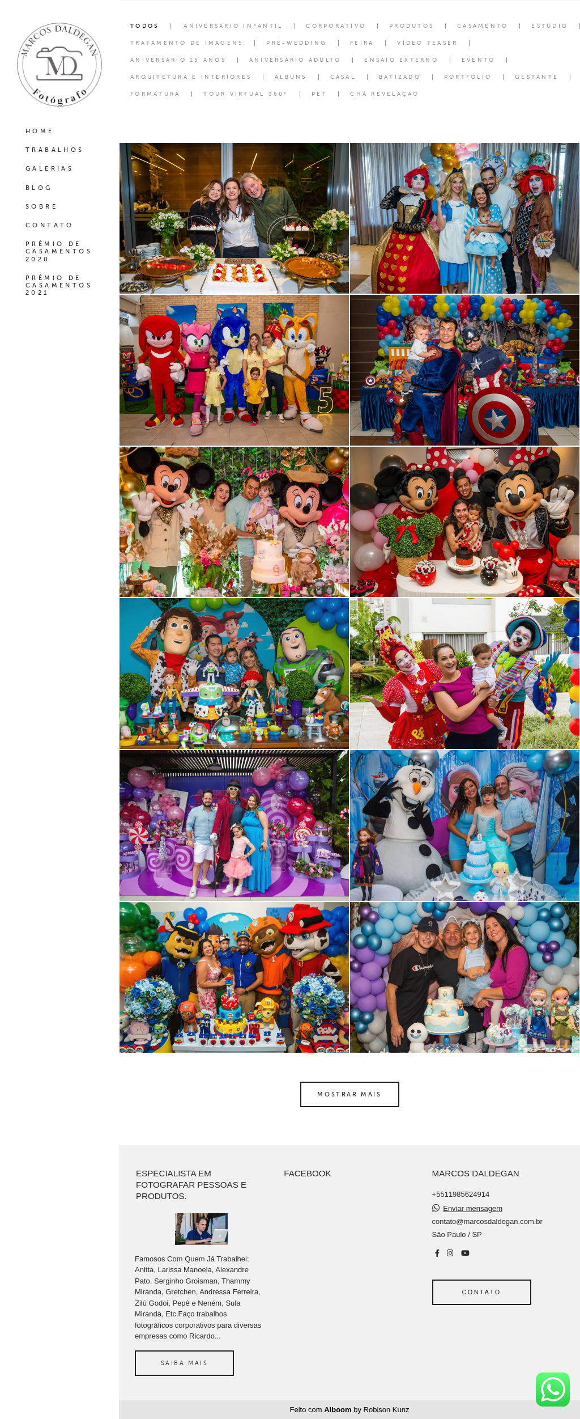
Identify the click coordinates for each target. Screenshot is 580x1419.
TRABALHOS (54, 150)
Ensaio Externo (401, 60)
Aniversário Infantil (233, 26)
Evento (479, 60)
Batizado (400, 77)
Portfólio (468, 77)
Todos (144, 26)
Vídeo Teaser (427, 43)
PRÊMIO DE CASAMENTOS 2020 (58, 251)
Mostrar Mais (349, 1094)
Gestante (536, 77)
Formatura (155, 94)
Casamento (482, 26)
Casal (343, 77)
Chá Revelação (384, 94)
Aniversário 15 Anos (178, 60)
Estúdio (549, 26)
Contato (481, 1292)
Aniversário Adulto (295, 60)
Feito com (350, 1409)
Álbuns (291, 77)
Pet (319, 94)
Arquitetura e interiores (190, 77)
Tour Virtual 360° (245, 94)
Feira (362, 43)
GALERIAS (49, 168)
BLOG (39, 188)
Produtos (411, 26)
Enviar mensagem (472, 1208)
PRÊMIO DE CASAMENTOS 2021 (58, 285)
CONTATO (49, 225)
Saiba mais (184, 1362)
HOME (39, 131)
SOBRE (41, 206)
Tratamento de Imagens (186, 43)
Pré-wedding (296, 43)
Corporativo (336, 26)
